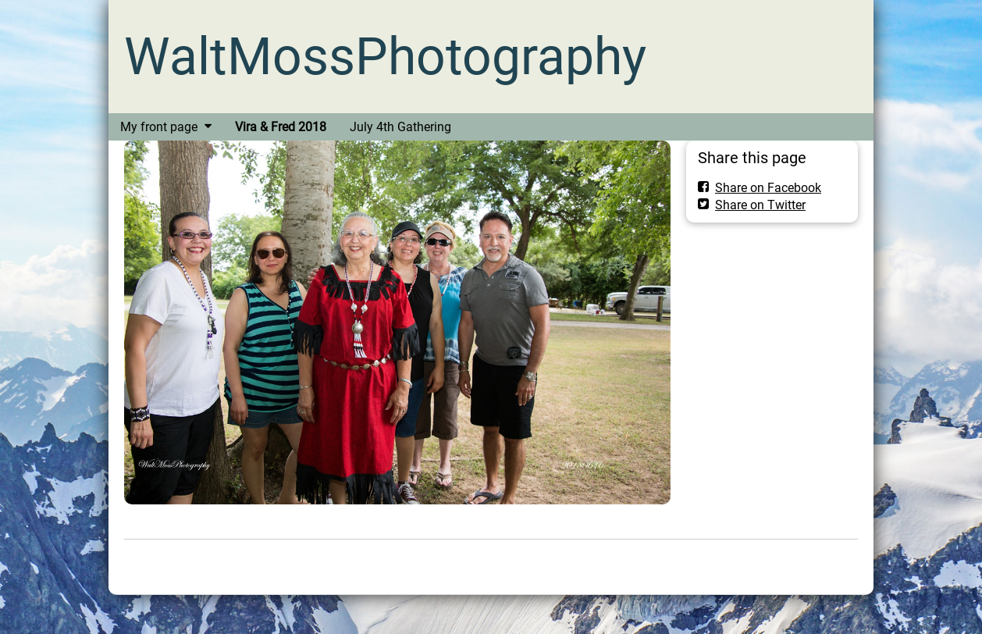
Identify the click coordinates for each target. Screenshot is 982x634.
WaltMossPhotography (385, 57)
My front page (158, 126)
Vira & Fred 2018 (280, 126)
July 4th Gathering (400, 126)
